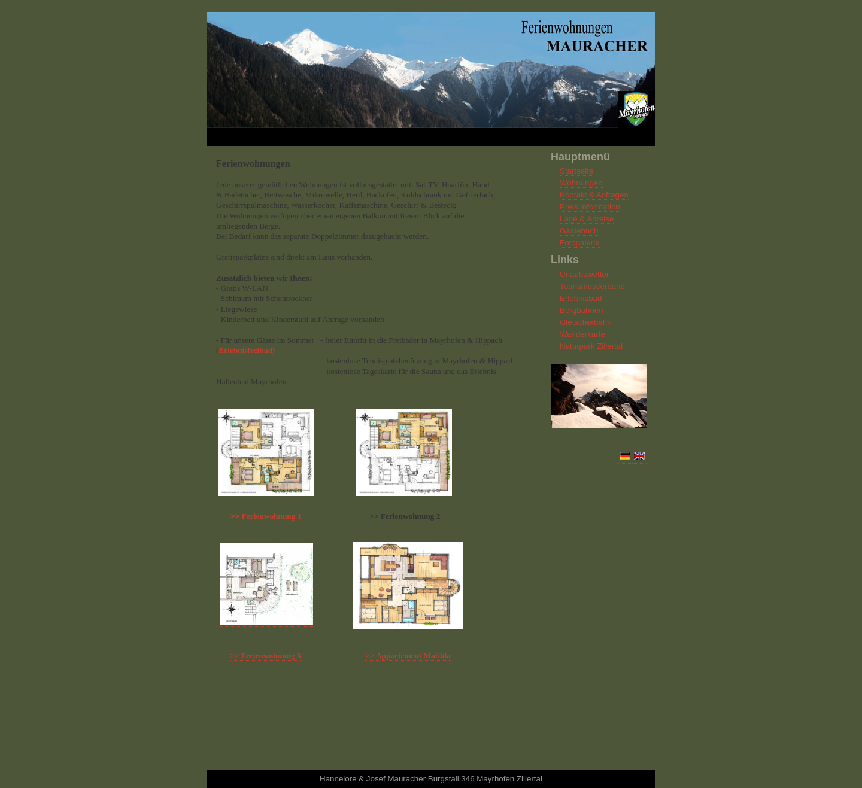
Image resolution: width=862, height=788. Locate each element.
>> (266, 516)
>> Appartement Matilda (408, 655)
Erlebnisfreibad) (246, 350)
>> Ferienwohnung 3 (265, 655)
